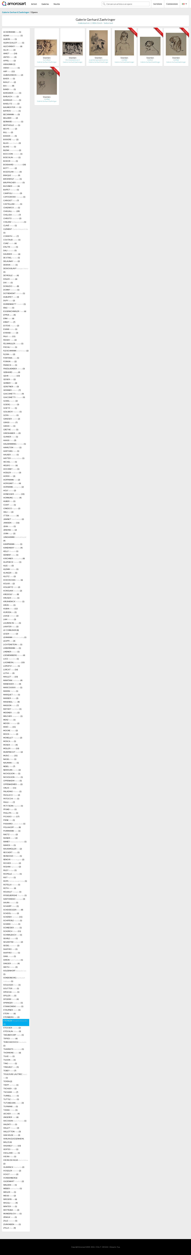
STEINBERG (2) (11, 1017)
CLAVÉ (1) (10, 225)
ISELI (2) (8, 512)
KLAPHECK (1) (12, 562)
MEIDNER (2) (11, 712)
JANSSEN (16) (11, 523)
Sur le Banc (47, 60)
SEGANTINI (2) (13, 942)
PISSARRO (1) (14, 824)
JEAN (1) (9, 526)
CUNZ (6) (10, 243)
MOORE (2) (10, 730)
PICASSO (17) (11, 816)
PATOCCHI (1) (11, 798)
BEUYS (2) (10, 129)
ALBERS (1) (10, 39)
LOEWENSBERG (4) (14, 655)
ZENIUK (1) (10, 1217)
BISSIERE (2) (10, 139)
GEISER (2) (9, 379)
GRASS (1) (9, 426)
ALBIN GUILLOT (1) (13, 43)
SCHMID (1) (11, 924)
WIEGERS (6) (10, 1199)
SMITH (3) (10, 967)
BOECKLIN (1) (12, 157)
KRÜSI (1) (9, 605)
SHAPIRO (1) (10, 949)
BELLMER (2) (10, 118)
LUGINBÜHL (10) (14, 662)
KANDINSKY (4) (13, 548)
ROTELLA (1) (11, 884)
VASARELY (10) (12, 1146)
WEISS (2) (9, 1195)
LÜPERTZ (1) (11, 666)
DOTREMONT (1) (14, 293)
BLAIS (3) (12, 143)
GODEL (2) (10, 401)
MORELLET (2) (12, 737)
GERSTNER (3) (11, 386)
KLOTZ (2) (9, 576)
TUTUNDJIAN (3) (13, 1103)
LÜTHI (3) (8, 673)
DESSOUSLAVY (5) (15, 270)
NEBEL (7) (9, 766)
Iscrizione (157, 4)
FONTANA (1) (11, 358)
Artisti (34, 4)
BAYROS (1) (12, 111)
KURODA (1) (10, 612)
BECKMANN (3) (11, 114)
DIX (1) (8, 282)
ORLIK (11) (9, 788)
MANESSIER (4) (12, 684)
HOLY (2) (9, 490)
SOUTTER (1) (11, 988)
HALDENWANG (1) (14, 444)
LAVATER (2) (10, 626)
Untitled (124, 60)
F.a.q (118, 1247)
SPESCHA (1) (11, 992)
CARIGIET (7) (11, 200)
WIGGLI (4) (10, 1203)
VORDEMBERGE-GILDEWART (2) (13, 1179)
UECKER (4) (11, 1113)
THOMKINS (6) (12, 1052)
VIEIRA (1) (9, 1156)
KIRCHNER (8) (14, 558)
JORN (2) (9, 533)
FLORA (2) (9, 354)
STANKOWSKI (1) (13, 1006)
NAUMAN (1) (11, 763)
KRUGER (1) (11, 598)
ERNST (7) (9, 322)
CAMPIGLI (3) (12, 193)
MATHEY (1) (12, 709)
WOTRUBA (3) (11, 1210)
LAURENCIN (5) (12, 623)
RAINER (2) (10, 838)
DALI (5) (10, 250)
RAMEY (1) (15, 841)
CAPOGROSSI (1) (14, 197)
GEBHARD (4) (11, 372)
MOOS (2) (10, 734)
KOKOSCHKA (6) (13, 580)
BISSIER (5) (10, 136)
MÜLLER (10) (11, 748)
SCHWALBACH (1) (12, 935)
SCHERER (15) (12, 917)
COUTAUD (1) (11, 240)
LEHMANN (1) (14, 637)
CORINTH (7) (11, 236)
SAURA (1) (10, 902)
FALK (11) (9, 336)
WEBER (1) (12, 1188)
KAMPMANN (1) (12, 544)
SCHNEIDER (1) (12, 927)
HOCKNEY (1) (11, 469)
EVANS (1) (10, 329)
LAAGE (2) (10, 616)
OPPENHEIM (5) (12, 780)
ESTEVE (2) (11, 325)
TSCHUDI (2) (10, 1088)
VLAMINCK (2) (13, 1167)
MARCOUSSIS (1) (12, 687)
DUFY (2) (9, 300)
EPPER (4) (9, 315)
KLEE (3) (8, 565)
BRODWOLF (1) (12, 179)
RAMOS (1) (9, 845)
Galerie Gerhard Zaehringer (15, 12)
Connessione (172, 4)
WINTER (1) (10, 1206)
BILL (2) (8, 132)
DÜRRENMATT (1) (14, 304)
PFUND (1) (10, 809)
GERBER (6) (10, 383)
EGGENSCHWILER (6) (14, 311)
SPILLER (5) (9, 995)
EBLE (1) (8, 308)
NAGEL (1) (9, 759)
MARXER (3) (10, 698)
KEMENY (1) (10, 555)
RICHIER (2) (12, 863)
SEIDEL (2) (11, 945)
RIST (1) (9, 877)
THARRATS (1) (13, 1049)
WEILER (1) (9, 1192)
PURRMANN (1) (11, 831)
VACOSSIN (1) (14, 1121)
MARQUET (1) (11, 694)
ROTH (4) (9, 888)
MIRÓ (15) (9, 727)
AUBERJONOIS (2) (13, 75)
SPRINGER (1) (13, 1003)
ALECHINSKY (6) (12, 46)
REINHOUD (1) (12, 856)
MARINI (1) (10, 691)
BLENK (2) (12, 150)
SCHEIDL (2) (11, 913)
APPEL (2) (9, 60)
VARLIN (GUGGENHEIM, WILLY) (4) (13, 1140)
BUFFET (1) (11, 190)
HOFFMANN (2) (11, 480)
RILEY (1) (10, 870)
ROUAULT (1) (12, 892)
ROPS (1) (15, 881)
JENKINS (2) (10, 530)
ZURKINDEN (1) (12, 1224)
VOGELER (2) (12, 1171)
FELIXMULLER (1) (13, 343)
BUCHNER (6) (11, 186)
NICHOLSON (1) (11, 773)
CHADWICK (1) (11, 207)
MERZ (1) (9, 720)
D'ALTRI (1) (10, 247)
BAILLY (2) (9, 82)
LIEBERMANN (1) (12, 648)
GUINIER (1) (10, 437)
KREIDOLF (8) (11, 594)
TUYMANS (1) (10, 1106)
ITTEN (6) (11, 515)
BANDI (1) (9, 89)
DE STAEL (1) (11, 257)
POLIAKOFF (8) (12, 827)
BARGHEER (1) (12, 93)
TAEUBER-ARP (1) (13, 1035)
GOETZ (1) (10, 408)
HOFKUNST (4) (12, 483)
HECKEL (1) (10, 462)
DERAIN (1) (10, 265)
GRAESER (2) (11, 419)
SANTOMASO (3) (14, 899)
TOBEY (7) (9, 1070)
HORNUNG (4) (12, 497)
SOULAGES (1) (12, 985)
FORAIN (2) (10, 361)
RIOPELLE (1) (12, 874)
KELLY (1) (10, 551)
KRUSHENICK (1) (13, 601)
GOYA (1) (11, 415)
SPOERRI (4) (11, 999)
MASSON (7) (11, 705)
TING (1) (10, 1063)
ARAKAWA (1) (9, 64)
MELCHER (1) (13, 716)
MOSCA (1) (9, 741)
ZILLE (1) (10, 1221)
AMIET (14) (10, 53)
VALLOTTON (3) (12, 1131)
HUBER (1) (9, 501)
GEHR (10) (11, 376)
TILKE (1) (9, 1056)
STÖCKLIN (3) (12, 1031)
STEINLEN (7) (15, 1022)
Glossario (112, 1247)
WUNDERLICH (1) (12, 1213)
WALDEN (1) (10, 1185)
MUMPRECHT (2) (13, 752)
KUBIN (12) (10, 608)
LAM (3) (9, 619)
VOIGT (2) (10, 1174)
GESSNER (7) (12, 390)
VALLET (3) (11, 1128)
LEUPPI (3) (9, 641)
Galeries (45, 4)
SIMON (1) (13, 960)
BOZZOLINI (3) (12, 172)
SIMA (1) (9, 956)
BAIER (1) (9, 78)
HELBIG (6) (10, 465)
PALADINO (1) (12, 791)
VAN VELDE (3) (11, 1135)
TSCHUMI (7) (10, 1092)
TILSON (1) (9, 1060)
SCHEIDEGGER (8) (13, 910)
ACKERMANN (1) (12, 32)
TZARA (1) (10, 1110)
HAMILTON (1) (12, 447)
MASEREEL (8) (11, 702)
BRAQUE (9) (11, 175)
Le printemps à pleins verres (98, 60)
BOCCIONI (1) (12, 154)
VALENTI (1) (10, 1124)
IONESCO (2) (11, 508)
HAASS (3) (9, 440)
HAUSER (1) (11, 454)
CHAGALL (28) (11, 211)
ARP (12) (9, 71)
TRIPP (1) (10, 1085)
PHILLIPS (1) (10, 813)
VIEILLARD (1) (11, 1153)
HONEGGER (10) (13, 494)
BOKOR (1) (10, 161)
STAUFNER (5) (11, 1010)
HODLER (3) (12, 472)
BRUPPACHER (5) (14, 182)
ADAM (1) (13, 35)
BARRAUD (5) (12, 100)
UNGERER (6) (10, 1117)
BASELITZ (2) (11, 103)
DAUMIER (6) (11, 254)
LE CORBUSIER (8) (11, 630)
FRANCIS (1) (10, 365)
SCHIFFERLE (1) (12, 920)
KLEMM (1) (10, 569)
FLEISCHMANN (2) (16, 351)
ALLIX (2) (9, 50)
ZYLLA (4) (9, 1228)
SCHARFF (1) (11, 906)
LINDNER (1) (11, 651)
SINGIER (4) (11, 963)
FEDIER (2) (10, 340)
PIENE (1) (9, 820)
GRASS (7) (10, 422)
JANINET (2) (13, 519)
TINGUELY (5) (11, 1067)
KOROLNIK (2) (12, 591)
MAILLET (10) (10, 677)
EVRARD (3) (10, 333)
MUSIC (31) (10, 755)
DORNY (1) (11, 290)
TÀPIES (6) (10, 1038)
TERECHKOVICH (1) (14, 1044)
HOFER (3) (9, 476)
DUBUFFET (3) (11, 297)
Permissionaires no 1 (73, 60)
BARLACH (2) (11, 96)
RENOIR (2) (13, 859)
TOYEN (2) (7, 1081)
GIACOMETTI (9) (13, 394)
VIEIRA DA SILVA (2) (15, 1162)
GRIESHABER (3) (12, 433)
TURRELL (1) (11, 1096)
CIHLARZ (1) (14, 222)
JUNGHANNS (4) (14, 539)
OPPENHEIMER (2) (13, 784)
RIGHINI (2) (12, 867)
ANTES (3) (9, 57)
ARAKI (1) (11, 68)
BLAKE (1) (9, 146)
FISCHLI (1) (10, 347)
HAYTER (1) (13, 458)
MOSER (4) (10, 745)
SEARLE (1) (10, 938)
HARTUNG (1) (11, 451)
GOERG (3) (11, 404)
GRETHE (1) (10, 429)
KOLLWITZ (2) (11, 587)
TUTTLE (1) (11, 1099)
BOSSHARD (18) (14, 164)
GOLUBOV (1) (12, 411)
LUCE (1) (11, 659)
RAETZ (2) (10, 834)
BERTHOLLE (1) (11, 125)
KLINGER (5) (10, 573)
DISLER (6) (10, 279)
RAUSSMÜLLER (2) (12, 849)
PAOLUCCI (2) (11, 795)
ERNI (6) (8, 318)
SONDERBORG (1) (14, 979)
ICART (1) (9, 505)
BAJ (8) (8, 86)
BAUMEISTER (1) (12, 107)
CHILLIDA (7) (12, 215)
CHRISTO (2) (12, 218)
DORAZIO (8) (11, 286)
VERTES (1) (10, 1149)
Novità (57, 4)
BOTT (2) (10, 168)
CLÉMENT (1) (15, 231)
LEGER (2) (10, 634)
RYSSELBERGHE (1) (15, 895)
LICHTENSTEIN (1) (12, 644)
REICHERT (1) (11, 852)
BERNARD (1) (13, 121)
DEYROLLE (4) (11, 275)
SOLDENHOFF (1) (14, 972)
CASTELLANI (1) (12, 204)
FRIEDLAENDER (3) (14, 368)
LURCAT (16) (10, 669)
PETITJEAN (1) (13, 806)
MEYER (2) (11, 723)
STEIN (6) (9, 1013)
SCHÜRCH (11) (12, 931)
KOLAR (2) (9, 583)
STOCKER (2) (12, 1028)
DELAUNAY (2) (11, 261)
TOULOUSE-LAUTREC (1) (15, 1076)
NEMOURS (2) (12, 770)
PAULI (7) (9, 802)
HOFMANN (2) (13, 487)
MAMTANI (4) (12, 680)
